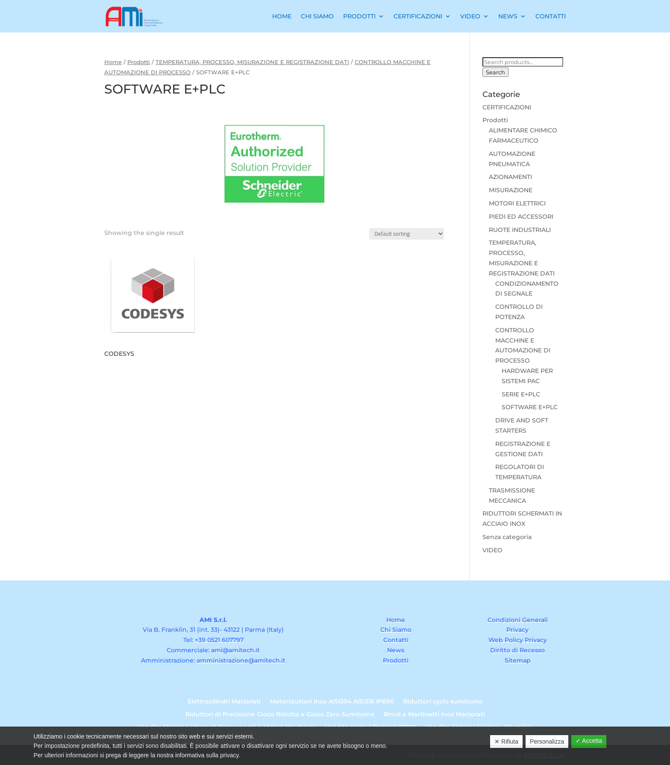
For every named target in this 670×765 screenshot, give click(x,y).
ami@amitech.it (235, 650)
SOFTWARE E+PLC (530, 407)
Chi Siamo (317, 16)
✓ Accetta (589, 740)
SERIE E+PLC (521, 394)
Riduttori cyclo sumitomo (442, 701)
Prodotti (359, 16)
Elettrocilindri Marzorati (224, 701)
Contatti (550, 16)
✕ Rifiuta (506, 741)
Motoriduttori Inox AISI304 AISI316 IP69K (332, 701)
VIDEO (492, 550)
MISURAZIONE (510, 190)
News (507, 16)
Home (281, 16)
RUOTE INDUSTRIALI (520, 230)
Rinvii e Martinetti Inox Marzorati (434, 714)
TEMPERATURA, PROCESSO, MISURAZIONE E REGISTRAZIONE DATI (252, 62)
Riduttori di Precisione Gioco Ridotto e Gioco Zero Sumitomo (279, 714)
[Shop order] (406, 234)
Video (470, 16)
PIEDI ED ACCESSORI (521, 216)
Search (495, 72)
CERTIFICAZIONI (506, 107)
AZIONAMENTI (510, 177)
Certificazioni (418, 16)
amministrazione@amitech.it (241, 660)
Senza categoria (507, 537)
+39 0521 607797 (219, 640)
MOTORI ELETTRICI (517, 203)
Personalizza (547, 741)
